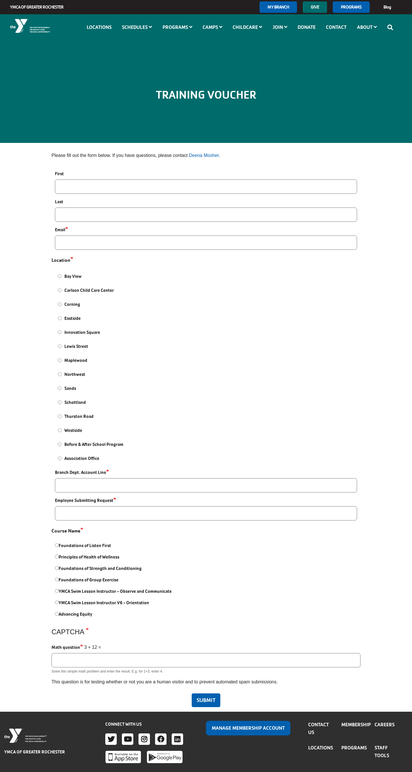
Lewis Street (76, 346)
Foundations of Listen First (85, 545)
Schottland (75, 402)
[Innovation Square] (60, 332)
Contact (336, 27)
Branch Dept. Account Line (80, 472)
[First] (206, 186)
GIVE (315, 7)
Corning (72, 304)
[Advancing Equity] (57, 614)
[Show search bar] (392, 27)
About (367, 27)
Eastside (72, 318)
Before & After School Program (93, 444)
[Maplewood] (60, 360)
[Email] (206, 243)
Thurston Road (79, 416)
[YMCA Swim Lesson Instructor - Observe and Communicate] (57, 591)
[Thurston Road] (60, 416)
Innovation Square (82, 332)
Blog (387, 7)
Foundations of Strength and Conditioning (100, 568)
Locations (99, 27)
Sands (70, 388)
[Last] (206, 215)
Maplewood (75, 360)
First (59, 173)
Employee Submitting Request (84, 500)
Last (59, 201)
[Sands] (60, 388)
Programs (351, 7)
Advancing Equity (75, 614)
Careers (385, 724)
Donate (307, 27)
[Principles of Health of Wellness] (57, 556)
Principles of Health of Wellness (89, 557)
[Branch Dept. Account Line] (206, 485)
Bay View (73, 276)
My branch (278, 7)
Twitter (111, 739)
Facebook (161, 739)
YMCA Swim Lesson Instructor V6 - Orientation (104, 602)
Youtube (128, 739)
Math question (66, 647)
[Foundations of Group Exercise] (57, 579)
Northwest (74, 374)
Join (280, 27)
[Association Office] (60, 458)
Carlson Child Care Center (89, 290)
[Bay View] (60, 276)
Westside (73, 430)
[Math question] (206, 660)
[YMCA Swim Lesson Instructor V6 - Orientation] (57, 602)
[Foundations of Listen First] (57, 545)
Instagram (144, 739)
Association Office (81, 458)
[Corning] (60, 304)
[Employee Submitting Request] (206, 513)
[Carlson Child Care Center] (60, 290)
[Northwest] (60, 374)
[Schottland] (60, 402)
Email (60, 229)
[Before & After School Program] (60, 444)
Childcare (247, 27)
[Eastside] (60, 318)
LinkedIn (177, 739)
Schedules (137, 27)
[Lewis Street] (60, 346)
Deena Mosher (204, 155)
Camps (212, 27)
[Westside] (60, 430)
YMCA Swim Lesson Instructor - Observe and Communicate (115, 591)
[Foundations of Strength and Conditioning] (57, 568)
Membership (356, 724)
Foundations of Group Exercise (88, 580)
